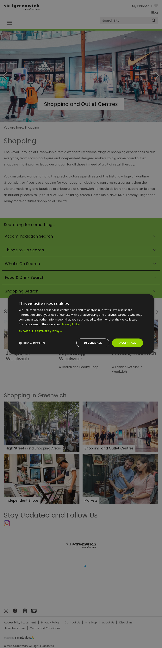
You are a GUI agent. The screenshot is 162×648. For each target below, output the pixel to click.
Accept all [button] (127, 342)
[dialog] (81, 324)
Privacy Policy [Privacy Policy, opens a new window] (71, 324)
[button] (81, 331)
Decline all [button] (93, 342)
